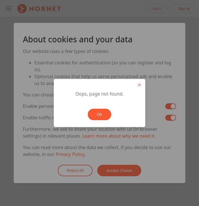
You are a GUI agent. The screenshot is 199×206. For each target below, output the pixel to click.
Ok (99, 114)
